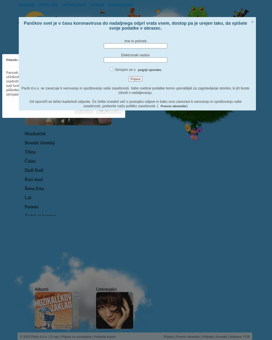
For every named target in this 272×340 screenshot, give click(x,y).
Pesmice (26, 5)
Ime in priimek (136, 41)
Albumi (97, 5)
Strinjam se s (138, 70)
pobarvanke (120, 5)
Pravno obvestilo (173, 106)
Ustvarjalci (74, 5)
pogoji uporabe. (150, 70)
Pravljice (48, 5)
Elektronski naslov (135, 55)
